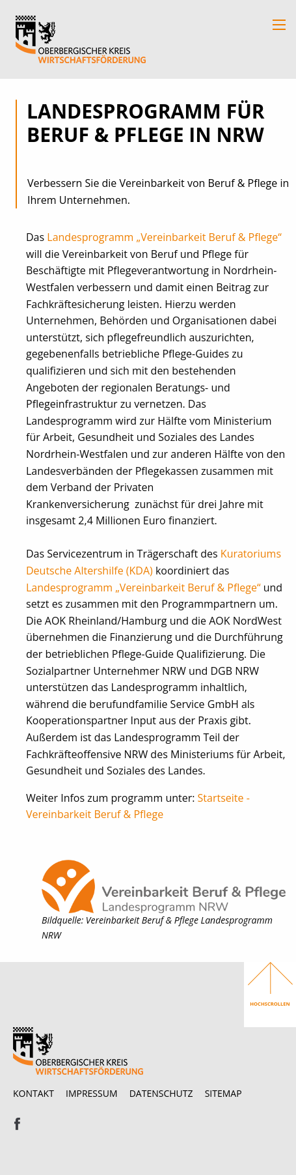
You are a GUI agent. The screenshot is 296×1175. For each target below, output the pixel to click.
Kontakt (33, 1093)
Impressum (92, 1093)
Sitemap (223, 1093)
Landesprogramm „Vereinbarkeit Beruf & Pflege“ (164, 237)
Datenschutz (161, 1093)
